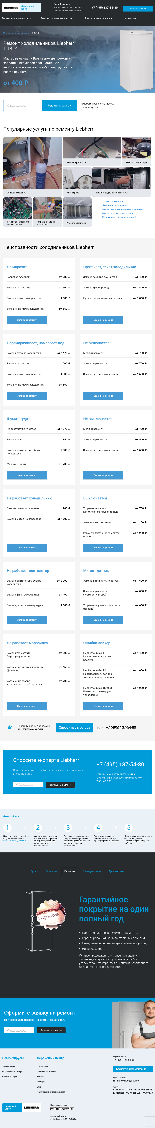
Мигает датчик (96, 571)
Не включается (96, 343)
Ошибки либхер (96, 643)
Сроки (34, 871)
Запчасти (51, 871)
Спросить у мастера (74, 727)
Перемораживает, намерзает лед (35, 343)
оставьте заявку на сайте (14, 841)
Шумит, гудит (18, 419)
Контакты (42, 1076)
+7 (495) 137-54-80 (105, 7)
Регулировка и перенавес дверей (119, 217)
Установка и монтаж (112, 201)
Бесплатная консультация (131, 1069)
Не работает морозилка (27, 643)
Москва (64, 4)
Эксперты (42, 1081)
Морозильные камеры (15, 1071)
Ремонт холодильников (16, 33)
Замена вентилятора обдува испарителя (122, 209)
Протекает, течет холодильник (109, 267)
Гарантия (69, 871)
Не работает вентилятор (28, 571)
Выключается (95, 498)
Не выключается (97, 419)
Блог (39, 1086)
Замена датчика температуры (117, 213)
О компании (44, 1066)
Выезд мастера (92, 871)
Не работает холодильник (29, 498)
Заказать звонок (137, 7)
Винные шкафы (11, 1076)
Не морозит (17, 267)
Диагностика (117, 871)
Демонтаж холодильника (115, 205)
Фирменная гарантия (49, 1071)
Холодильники (10, 1066)
